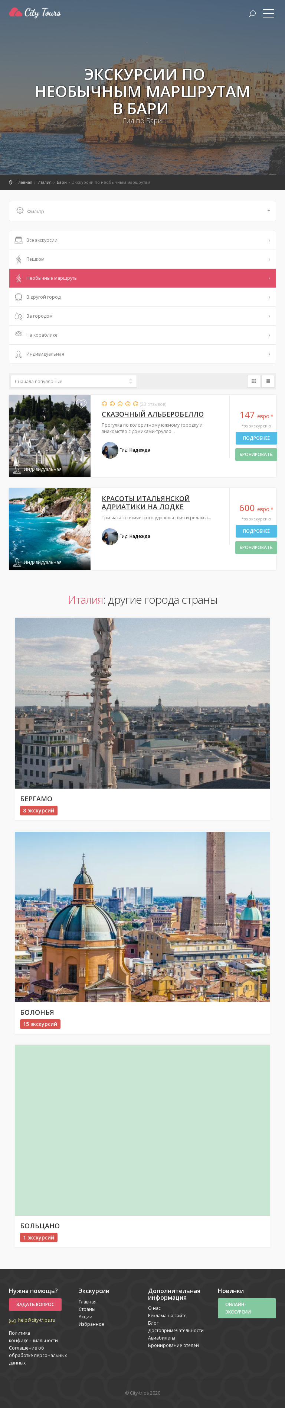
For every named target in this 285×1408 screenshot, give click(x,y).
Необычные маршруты (45, 279)
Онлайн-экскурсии (238, 1308)
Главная (87, 1302)
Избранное (91, 1324)
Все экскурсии (35, 241)
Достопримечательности (176, 1330)
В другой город (36, 298)
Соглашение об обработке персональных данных (38, 1355)
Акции (85, 1317)
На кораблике (35, 335)
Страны (87, 1309)
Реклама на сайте (167, 1315)
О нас (154, 1308)
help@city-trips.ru (36, 1320)
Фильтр (143, 211)
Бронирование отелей (173, 1345)
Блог (153, 1323)
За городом (33, 316)
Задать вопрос (35, 1304)
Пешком (29, 260)
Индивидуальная (38, 354)
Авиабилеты (161, 1338)
